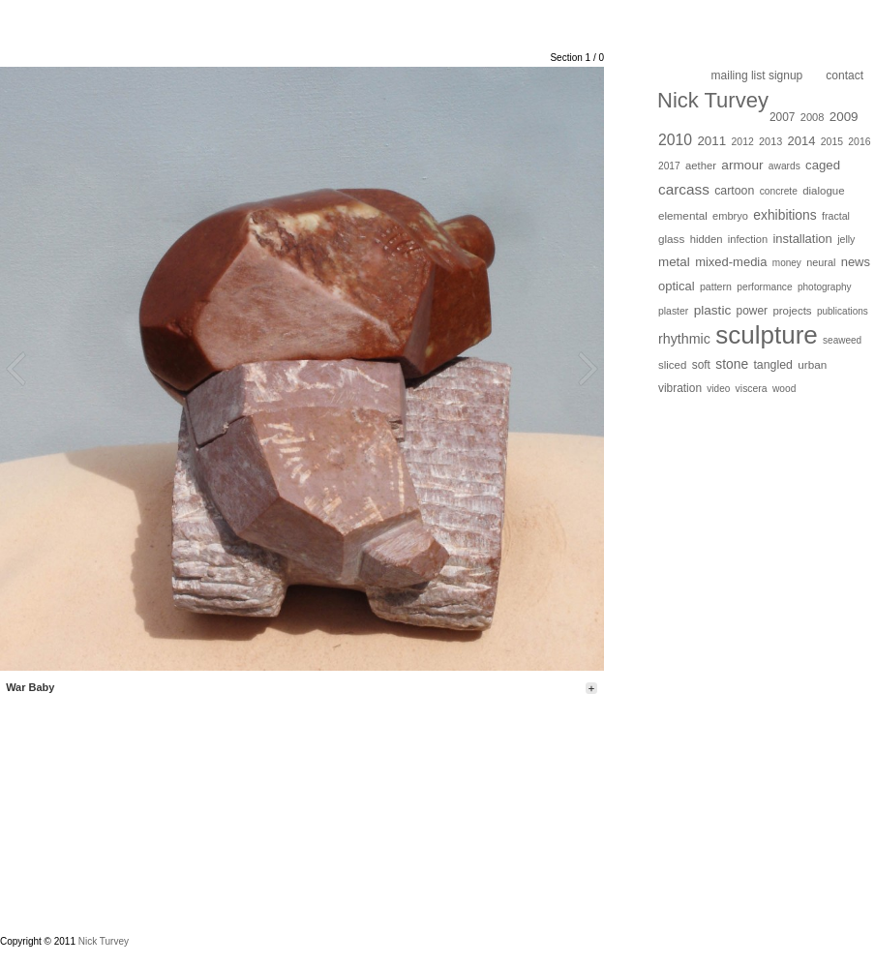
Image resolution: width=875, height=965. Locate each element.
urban (812, 364)
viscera (752, 388)
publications (842, 311)
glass (671, 238)
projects (791, 311)
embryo (730, 216)
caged (822, 165)
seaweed (842, 340)
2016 (859, 141)
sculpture (766, 334)
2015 (832, 141)
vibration (680, 388)
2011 (711, 141)
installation (801, 238)
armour (742, 165)
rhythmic (684, 339)
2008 (812, 117)
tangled (773, 365)
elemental (683, 215)
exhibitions (784, 215)
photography (825, 287)
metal (674, 262)
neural (820, 262)
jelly (846, 239)
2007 (782, 117)
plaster (673, 311)
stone (731, 364)
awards (784, 166)
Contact (844, 75)
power (752, 310)
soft (701, 365)
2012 (743, 141)
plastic (713, 310)
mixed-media (731, 262)
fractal (836, 216)
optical (676, 286)
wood (784, 388)
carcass (683, 189)
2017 (669, 166)
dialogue (823, 190)
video (718, 388)
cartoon (734, 190)
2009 (844, 116)
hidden (706, 239)
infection (748, 239)
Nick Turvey (713, 100)
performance (764, 287)
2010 (675, 140)
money (786, 262)
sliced (672, 365)
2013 (770, 141)
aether (700, 165)
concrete (779, 191)
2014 (802, 141)
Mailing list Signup (757, 75)
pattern (716, 286)
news (855, 262)
